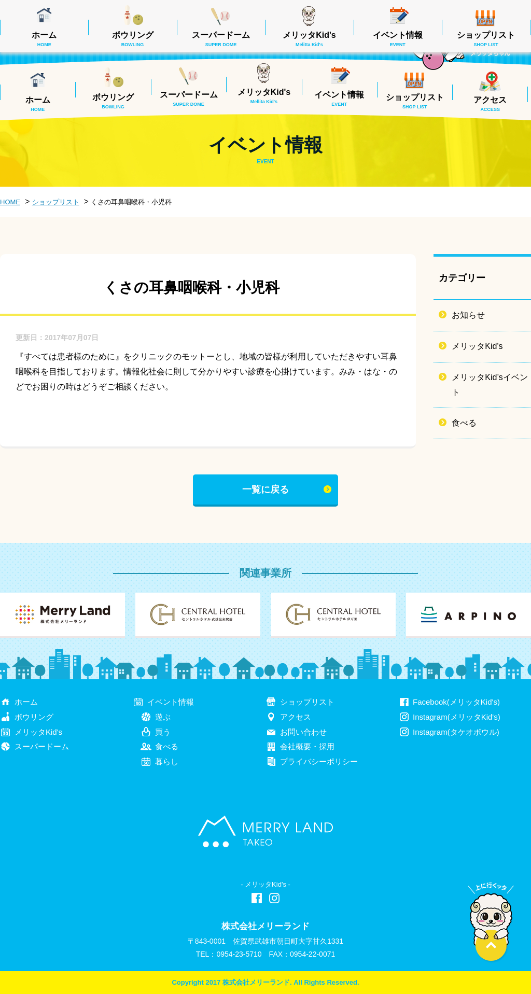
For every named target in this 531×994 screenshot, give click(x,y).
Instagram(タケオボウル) (456, 731)
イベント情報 (339, 98)
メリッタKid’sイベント (489, 385)
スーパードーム (189, 98)
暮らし (166, 761)
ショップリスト (415, 101)
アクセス (490, 103)
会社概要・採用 (307, 746)
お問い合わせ (303, 731)
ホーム (37, 103)
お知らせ (468, 315)
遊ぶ (163, 716)
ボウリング (113, 101)
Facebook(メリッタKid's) (456, 701)
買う (163, 731)
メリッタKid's (263, 96)
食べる (464, 422)
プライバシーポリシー (319, 761)
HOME (10, 202)
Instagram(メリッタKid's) (456, 716)
